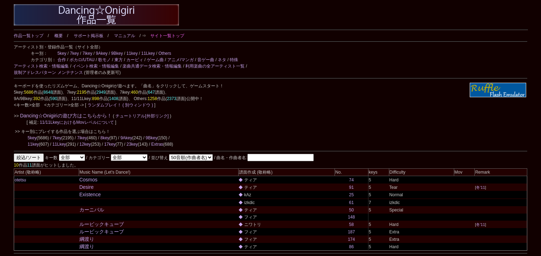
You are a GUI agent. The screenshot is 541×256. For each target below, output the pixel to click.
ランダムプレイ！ (104, 105)
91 (351, 187)
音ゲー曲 (205, 59)
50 (351, 210)
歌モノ (104, 59)
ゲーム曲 (155, 59)
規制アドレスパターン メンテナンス (48, 72)
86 (351, 246)
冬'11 (480, 187)
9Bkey (117, 53)
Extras (157, 144)
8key (104, 137)
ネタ (222, 59)
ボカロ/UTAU (82, 59)
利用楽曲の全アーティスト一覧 (215, 66)
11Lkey (148, 53)
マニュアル (124, 35)
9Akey (101, 53)
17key (109, 144)
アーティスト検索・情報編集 (41, 66)
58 (351, 224)
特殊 (234, 59)
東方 (118, 59)
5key (62, 53)
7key (74, 53)
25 (351, 194)
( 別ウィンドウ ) (137, 105)
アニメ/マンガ (180, 59)
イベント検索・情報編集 (95, 66)
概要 (58, 35)
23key (132, 144)
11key (132, 53)
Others (164, 53)
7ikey (87, 53)
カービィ (134, 59)
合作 (62, 59)
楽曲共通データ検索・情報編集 (152, 66)
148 (351, 217)
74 (351, 180)
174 (351, 239)
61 (351, 202)
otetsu (20, 180)
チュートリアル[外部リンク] (142, 116)
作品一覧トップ (28, 35)
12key (85, 144)
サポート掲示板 (88, 35)
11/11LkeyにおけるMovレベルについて (77, 122)
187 (351, 231)
